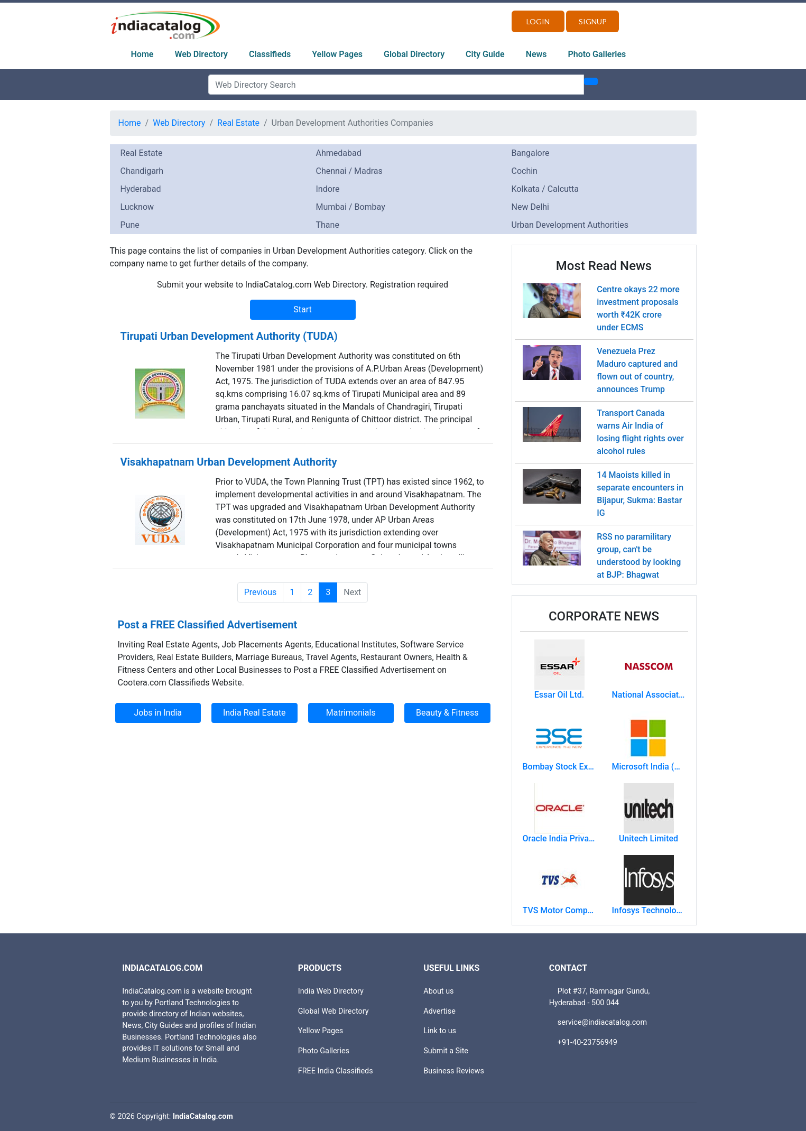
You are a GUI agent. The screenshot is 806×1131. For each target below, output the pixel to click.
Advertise (439, 1011)
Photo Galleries (597, 54)
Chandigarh (142, 171)
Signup (593, 21)
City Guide (485, 54)
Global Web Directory (333, 1011)
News (536, 54)
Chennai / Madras (349, 171)
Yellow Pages (337, 54)
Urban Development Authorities (570, 225)
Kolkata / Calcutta (545, 189)
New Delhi (530, 207)
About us (438, 991)
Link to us (439, 1030)
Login (538, 21)
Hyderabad (141, 189)
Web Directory (201, 54)
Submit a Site (445, 1050)
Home (142, 54)
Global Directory (414, 54)
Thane (327, 225)
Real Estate (238, 123)
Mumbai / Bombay (350, 207)
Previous (260, 592)
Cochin (525, 171)
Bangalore (531, 153)
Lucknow (137, 207)
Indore (328, 189)
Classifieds (270, 54)
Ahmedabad (339, 153)
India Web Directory (331, 991)
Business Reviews (453, 1071)
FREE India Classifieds (335, 1071)
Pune (130, 225)
